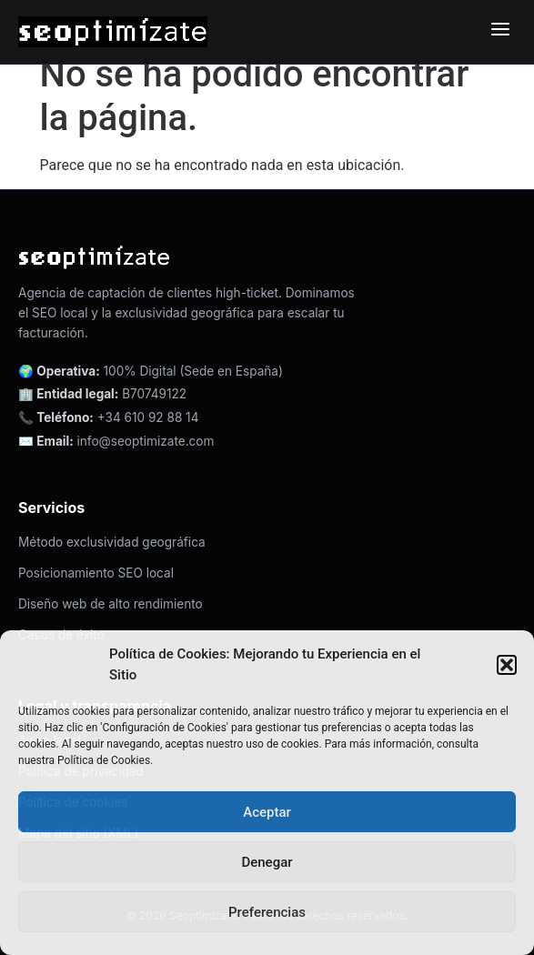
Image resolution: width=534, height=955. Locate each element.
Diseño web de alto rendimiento (110, 604)
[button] (507, 665)
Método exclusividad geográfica (112, 542)
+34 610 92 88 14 (148, 417)
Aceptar (267, 812)
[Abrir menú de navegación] (500, 32)
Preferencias (267, 912)
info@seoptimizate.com (146, 441)
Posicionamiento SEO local (96, 573)
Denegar (266, 862)
